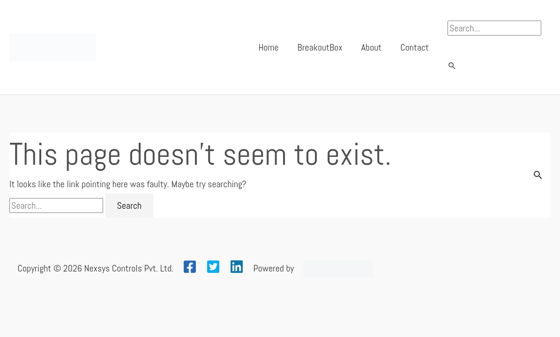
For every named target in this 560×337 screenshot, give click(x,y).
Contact (414, 47)
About (371, 47)
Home (268, 47)
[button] (452, 66)
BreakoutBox (320, 47)
